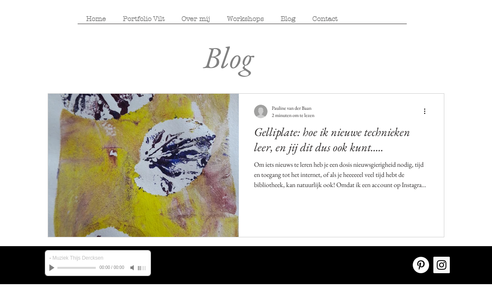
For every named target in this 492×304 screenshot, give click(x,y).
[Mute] (133, 267)
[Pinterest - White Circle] (421, 265)
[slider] (142, 268)
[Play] (52, 267)
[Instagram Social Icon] (441, 265)
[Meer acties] (427, 111)
